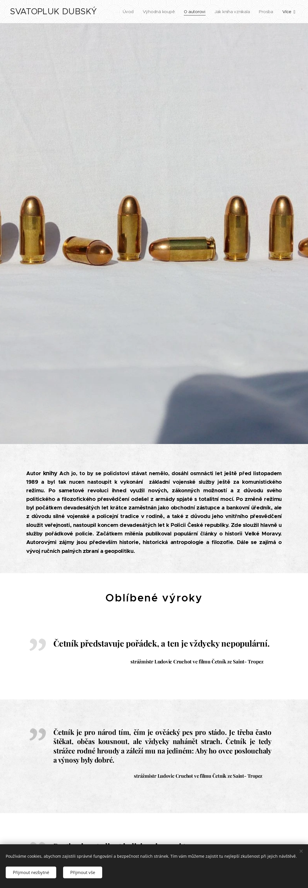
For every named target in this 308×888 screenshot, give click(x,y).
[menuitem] (126, 12)
